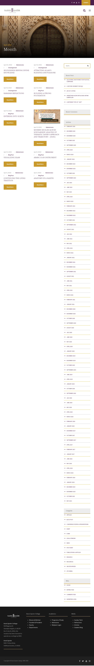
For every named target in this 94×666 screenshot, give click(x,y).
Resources (70, 562)
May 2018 (69, 408)
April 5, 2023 (7, 173)
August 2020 (70, 328)
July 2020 (69, 333)
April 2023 (70, 197)
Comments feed (71, 595)
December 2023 (71, 164)
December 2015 (71, 487)
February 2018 (71, 422)
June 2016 (69, 459)
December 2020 (71, 309)
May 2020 (69, 342)
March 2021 (70, 295)
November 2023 (71, 169)
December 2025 (71, 131)
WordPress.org (71, 599)
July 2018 (69, 398)
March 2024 (70, 155)
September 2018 (71, 394)
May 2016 (69, 464)
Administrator (20, 65)
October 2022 (71, 220)
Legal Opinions (71, 539)
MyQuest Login (56, 625)
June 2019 (69, 375)
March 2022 (70, 253)
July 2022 (69, 234)
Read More (10, 80)
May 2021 (69, 286)
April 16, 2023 (37, 65)
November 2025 (71, 136)
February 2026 (71, 127)
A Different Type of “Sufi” (74, 102)
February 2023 (71, 206)
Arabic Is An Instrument (45, 158)
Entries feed (70, 590)
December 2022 (71, 211)
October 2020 (71, 319)
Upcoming (70, 571)
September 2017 (71, 440)
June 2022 (69, 239)
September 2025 (71, 145)
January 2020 (70, 351)
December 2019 (71, 356)
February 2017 (71, 450)
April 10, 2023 (7, 152)
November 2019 (71, 361)
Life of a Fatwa (71, 91)
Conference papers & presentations (77, 525)
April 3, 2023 (37, 173)
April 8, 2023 (37, 152)
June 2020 (69, 337)
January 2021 (70, 305)
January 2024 (70, 159)
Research (69, 557)
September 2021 (71, 272)
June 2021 (69, 281)
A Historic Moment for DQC (75, 86)
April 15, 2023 (7, 111)
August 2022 (70, 230)
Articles (69, 515)
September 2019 (71, 370)
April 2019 (70, 380)
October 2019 (71, 365)
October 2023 (71, 174)
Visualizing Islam (12, 158)
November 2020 (71, 314)
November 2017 (71, 431)
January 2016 (70, 483)
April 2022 (70, 248)
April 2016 (70, 468)
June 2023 (69, 188)
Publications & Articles (74, 553)
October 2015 (71, 497)
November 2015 (71, 492)
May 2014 (69, 501)
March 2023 (70, 202)
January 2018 (70, 426)
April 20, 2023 (8, 65)
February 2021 (71, 300)
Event (44, 121)
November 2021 (71, 267)
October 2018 (71, 389)
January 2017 (70, 454)
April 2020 (70, 347)
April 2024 (70, 150)
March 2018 (70, 417)
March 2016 (70, 473)
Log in (68, 585)
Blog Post (41, 91)
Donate (86, 2)
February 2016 (71, 478)
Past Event (53, 121)
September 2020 (71, 323)
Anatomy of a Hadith (44, 179)
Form (68, 534)
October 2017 (71, 436)
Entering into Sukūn (14, 117)
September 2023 (71, 178)
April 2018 (70, 412)
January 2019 (70, 384)
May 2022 (69, 244)
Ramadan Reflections (14, 94)
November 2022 (71, 216)
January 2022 (70, 258)
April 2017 (70, 445)
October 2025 (71, 141)
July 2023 (69, 183)
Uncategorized (12, 68)
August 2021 (70, 277)
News (48, 121)
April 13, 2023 (37, 128)
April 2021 (70, 291)
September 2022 (71, 225)
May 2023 (69, 192)
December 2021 (71, 262)
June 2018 (69, 403)
